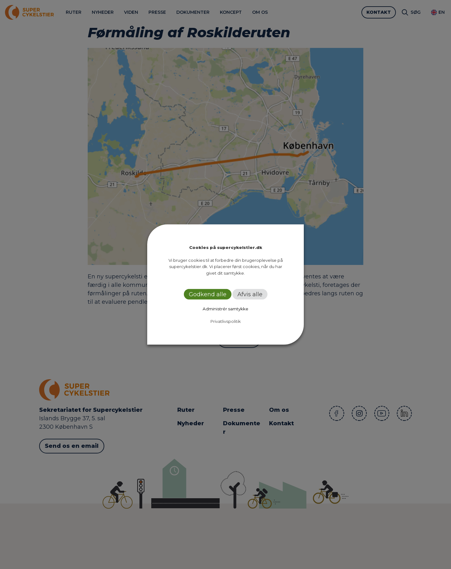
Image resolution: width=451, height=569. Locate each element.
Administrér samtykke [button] (225, 308)
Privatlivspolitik (225, 321)
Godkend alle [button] (207, 294)
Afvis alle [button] (249, 294)
